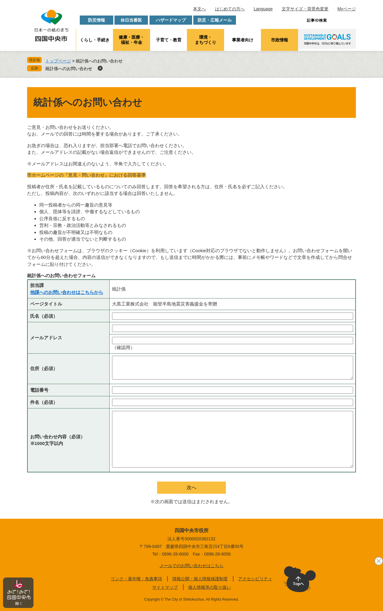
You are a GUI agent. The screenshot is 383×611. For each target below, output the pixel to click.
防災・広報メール (215, 20)
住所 (44, 368)
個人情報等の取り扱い (209, 587)
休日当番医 (131, 20)
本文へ (199, 8)
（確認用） (123, 347)
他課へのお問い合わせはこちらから (66, 292)
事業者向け (242, 39)
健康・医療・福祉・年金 (131, 40)
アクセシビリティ (255, 578)
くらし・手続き (95, 39)
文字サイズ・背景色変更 (305, 8)
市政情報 (279, 39)
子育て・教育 (168, 39)
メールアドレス (46, 337)
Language (263, 8)
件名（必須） (44, 402)
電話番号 (39, 390)
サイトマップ (165, 587)
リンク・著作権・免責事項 (136, 578)
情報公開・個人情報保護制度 (200, 578)
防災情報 (96, 20)
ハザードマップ (171, 20)
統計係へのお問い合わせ (68, 68)
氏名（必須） (44, 316)
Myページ (346, 8)
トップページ (58, 60)
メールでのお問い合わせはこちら (191, 565)
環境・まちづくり (205, 40)
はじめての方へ (230, 8)
